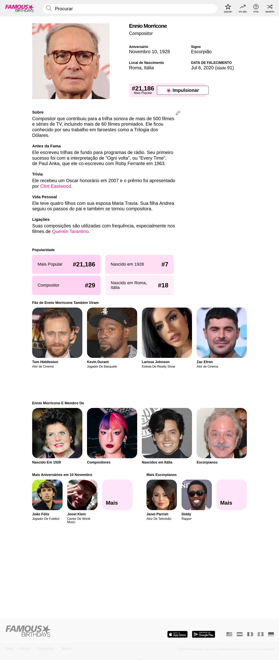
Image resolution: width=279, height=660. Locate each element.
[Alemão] (271, 634)
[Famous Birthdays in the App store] (177, 634)
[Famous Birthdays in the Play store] (203, 634)
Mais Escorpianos (161, 475)
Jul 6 (196, 67)
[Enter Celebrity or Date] (130, 9)
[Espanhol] (240, 634)
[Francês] (250, 634)
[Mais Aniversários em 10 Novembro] (117, 495)
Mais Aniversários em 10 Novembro (62, 475)
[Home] (71, 631)
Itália (149, 67)
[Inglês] (229, 634)
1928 (164, 51)
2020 (208, 67)
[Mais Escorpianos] (231, 495)
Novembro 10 (143, 51)
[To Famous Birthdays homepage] (19, 8)
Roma (135, 67)
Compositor (141, 33)
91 (224, 67)
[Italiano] (261, 634)
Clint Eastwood (55, 186)
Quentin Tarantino (70, 231)
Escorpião (201, 51)
